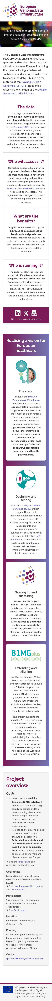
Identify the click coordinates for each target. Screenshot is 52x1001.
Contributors (17, 889)
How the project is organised (29, 886)
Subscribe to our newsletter (26, 319)
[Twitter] (27, 314)
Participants (20, 910)
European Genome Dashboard (23, 188)
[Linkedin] (18, 314)
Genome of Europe (24, 127)
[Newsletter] (34, 314)
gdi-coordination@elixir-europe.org (25, 958)
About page (24, 861)
